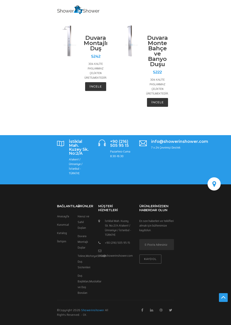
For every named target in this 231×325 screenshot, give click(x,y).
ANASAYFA (96, 22)
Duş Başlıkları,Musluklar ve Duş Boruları (85, 284)
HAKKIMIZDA (136, 22)
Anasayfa (63, 216)
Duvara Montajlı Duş (95, 43)
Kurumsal (63, 224)
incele (96, 86)
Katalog (62, 233)
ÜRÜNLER (114, 22)
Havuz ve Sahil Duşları (83, 222)
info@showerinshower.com (115, 255)
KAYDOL (150, 259)
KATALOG (80, 22)
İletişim (61, 241)
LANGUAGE (158, 22)
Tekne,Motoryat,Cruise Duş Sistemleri (85, 261)
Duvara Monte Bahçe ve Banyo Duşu (157, 51)
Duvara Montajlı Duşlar (83, 242)
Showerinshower (93, 310)
